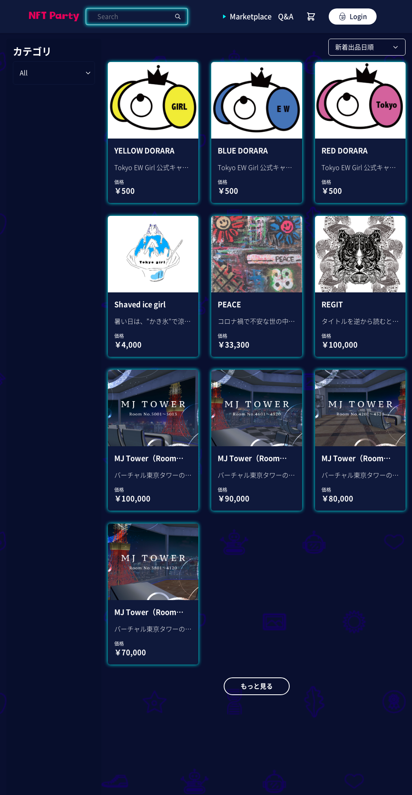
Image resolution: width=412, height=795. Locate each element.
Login (352, 16)
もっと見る (257, 686)
